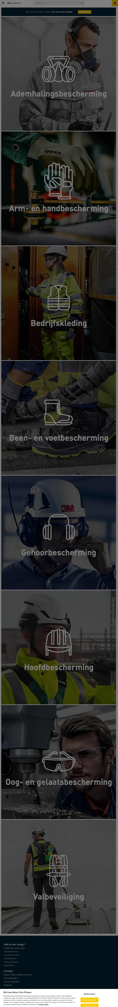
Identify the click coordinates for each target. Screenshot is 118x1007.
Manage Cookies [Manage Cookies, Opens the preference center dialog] (89, 995)
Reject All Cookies (89, 1001)
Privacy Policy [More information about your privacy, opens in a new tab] (43, 1006)
